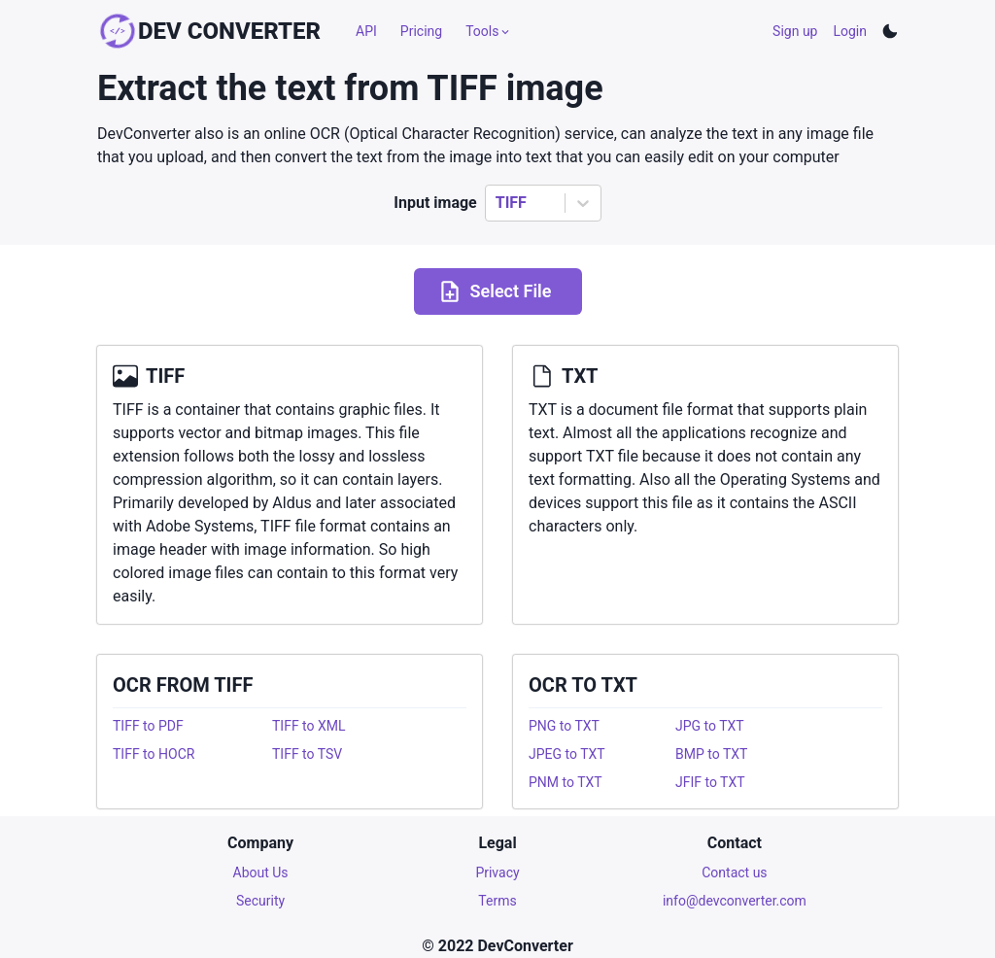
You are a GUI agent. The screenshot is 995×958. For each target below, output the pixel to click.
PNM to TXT (565, 782)
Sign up (794, 31)
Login (850, 31)
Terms (497, 900)
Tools (488, 31)
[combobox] (497, 203)
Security (260, 900)
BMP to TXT (711, 754)
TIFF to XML (309, 726)
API (366, 31)
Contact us (734, 872)
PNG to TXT (564, 726)
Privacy (497, 872)
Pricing (421, 31)
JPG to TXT (709, 726)
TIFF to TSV (307, 754)
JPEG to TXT (567, 754)
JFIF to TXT (710, 782)
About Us (261, 872)
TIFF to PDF (148, 726)
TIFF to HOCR (153, 754)
